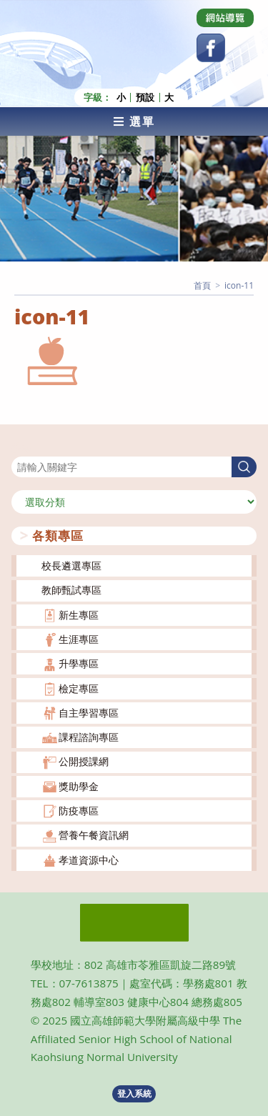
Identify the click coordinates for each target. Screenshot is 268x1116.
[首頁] (202, 285)
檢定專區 (79, 688)
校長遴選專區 (71, 565)
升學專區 (79, 663)
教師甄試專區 (71, 590)
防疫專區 (79, 810)
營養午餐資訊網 (94, 835)
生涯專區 (79, 639)
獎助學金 (79, 786)
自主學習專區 (89, 712)
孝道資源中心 (89, 860)
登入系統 (134, 1093)
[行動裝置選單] (134, 121)
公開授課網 (84, 761)
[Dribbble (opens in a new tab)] (225, 18)
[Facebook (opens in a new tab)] (211, 48)
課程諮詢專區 (89, 737)
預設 (145, 97)
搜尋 (21, 447)
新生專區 (79, 615)
